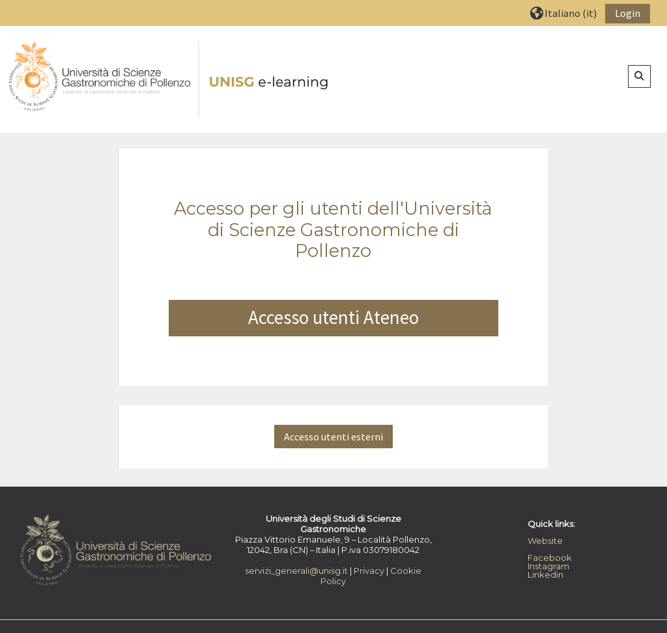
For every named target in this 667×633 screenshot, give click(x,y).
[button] (563, 13)
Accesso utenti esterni (333, 436)
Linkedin (545, 574)
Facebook (550, 557)
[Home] (169, 79)
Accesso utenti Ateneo (333, 317)
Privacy (369, 570)
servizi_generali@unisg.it (296, 570)
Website (545, 540)
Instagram (548, 566)
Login (627, 13)
